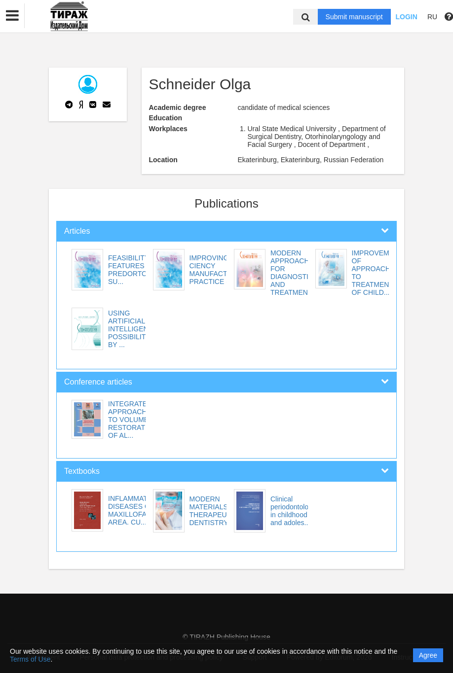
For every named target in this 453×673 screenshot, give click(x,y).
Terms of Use (30, 659)
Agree (428, 655)
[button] (12, 15)
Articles (77, 231)
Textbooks (82, 471)
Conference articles (98, 382)
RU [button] (432, 17)
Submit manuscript (354, 17)
